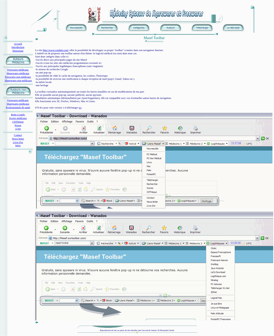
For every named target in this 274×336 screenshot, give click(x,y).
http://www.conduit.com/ (56, 50)
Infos (18, 145)
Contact (18, 135)
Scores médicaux (18, 118)
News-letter (18, 138)
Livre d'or (18, 142)
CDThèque (18, 121)
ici (80, 107)
